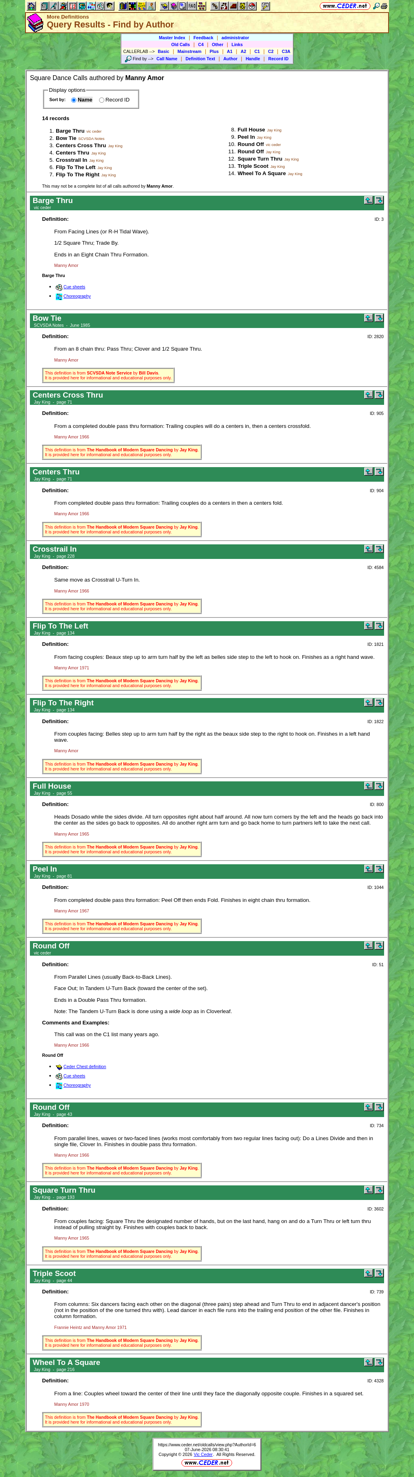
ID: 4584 (376, 567)
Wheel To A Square (262, 173)
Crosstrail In (71, 160)
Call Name (166, 58)
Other (217, 44)
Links (237, 44)
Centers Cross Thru (81, 145)
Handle (253, 58)
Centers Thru (72, 153)
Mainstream (189, 51)
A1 (229, 51)
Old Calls (180, 44)
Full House (251, 130)
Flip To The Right (77, 174)
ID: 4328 (376, 1380)
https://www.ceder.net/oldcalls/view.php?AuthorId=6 (207, 1444)
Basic (163, 51)
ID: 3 (379, 219)
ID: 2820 (376, 336)
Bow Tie (66, 138)
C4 (201, 44)
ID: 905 (377, 413)
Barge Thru (70, 131)
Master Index (172, 37)
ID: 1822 (376, 721)
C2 (271, 51)
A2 (243, 51)
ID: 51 (378, 964)
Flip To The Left (75, 167)
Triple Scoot (253, 166)
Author (230, 58)
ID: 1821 (376, 644)
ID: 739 (377, 1291)
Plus (214, 51)
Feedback (203, 37)
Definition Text (200, 58)
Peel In (246, 137)
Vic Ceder (203, 1454)
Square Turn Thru (260, 159)
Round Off (251, 144)
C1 (257, 51)
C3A (286, 51)
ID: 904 (377, 490)
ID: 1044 (376, 887)
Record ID (278, 58)
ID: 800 (377, 804)
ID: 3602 (376, 1208)
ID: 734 (377, 1125)
